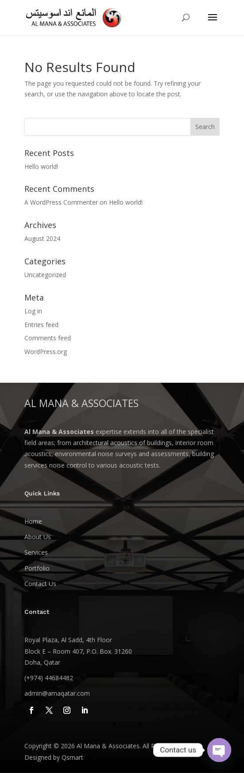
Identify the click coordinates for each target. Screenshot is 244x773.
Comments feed (47, 338)
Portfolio (37, 568)
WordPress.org (45, 351)
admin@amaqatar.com (57, 693)
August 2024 (42, 238)
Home (33, 521)
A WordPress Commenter (61, 202)
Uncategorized (45, 274)
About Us (37, 537)
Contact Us (40, 583)
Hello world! (41, 166)
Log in (33, 311)
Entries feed (41, 324)
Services (36, 552)
